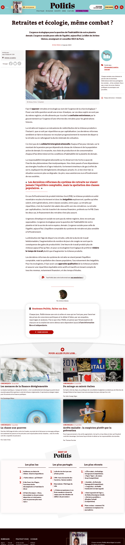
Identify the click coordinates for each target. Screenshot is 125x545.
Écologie (49, 11)
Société (57, 11)
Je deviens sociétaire (21, 511)
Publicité (65, 539)
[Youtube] (113, 530)
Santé (9, 513)
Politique (40, 11)
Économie (10, 509)
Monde (3, 519)
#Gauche (32, 511)
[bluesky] (107, 530)
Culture (70, 11)
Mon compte (19, 521)
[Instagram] (119, 530)
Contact (3, 539)
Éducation (10, 511)
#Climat (32, 508)
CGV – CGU (39, 539)
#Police (32, 509)
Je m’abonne (18, 513)
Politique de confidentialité (52, 539)
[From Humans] (104, 534)
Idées (64, 11)
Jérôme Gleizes (56, 45)
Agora (2, 508)
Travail (9, 508)
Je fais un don (19, 509)
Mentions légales (12, 539)
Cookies (72, 539)
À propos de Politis (20, 519)
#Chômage (33, 515)
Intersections (82, 11)
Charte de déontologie (27, 539)
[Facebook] (102, 530)
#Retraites (33, 513)
